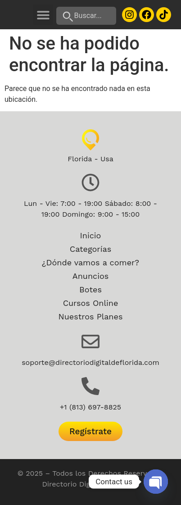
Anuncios (90, 276)
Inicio (90, 235)
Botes (90, 289)
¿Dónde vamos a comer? (90, 262)
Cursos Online (90, 303)
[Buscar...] (86, 16)
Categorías (90, 249)
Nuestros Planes (91, 316)
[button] (43, 15)
